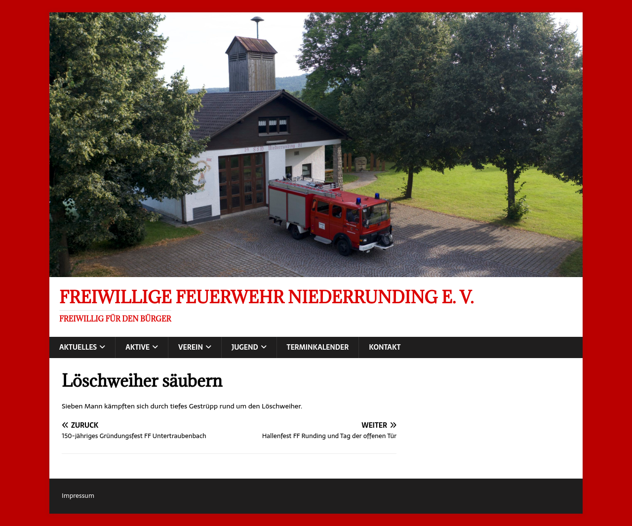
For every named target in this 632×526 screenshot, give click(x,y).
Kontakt (384, 347)
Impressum (78, 495)
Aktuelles (78, 347)
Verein (190, 347)
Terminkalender (318, 347)
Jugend (245, 347)
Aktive (137, 347)
